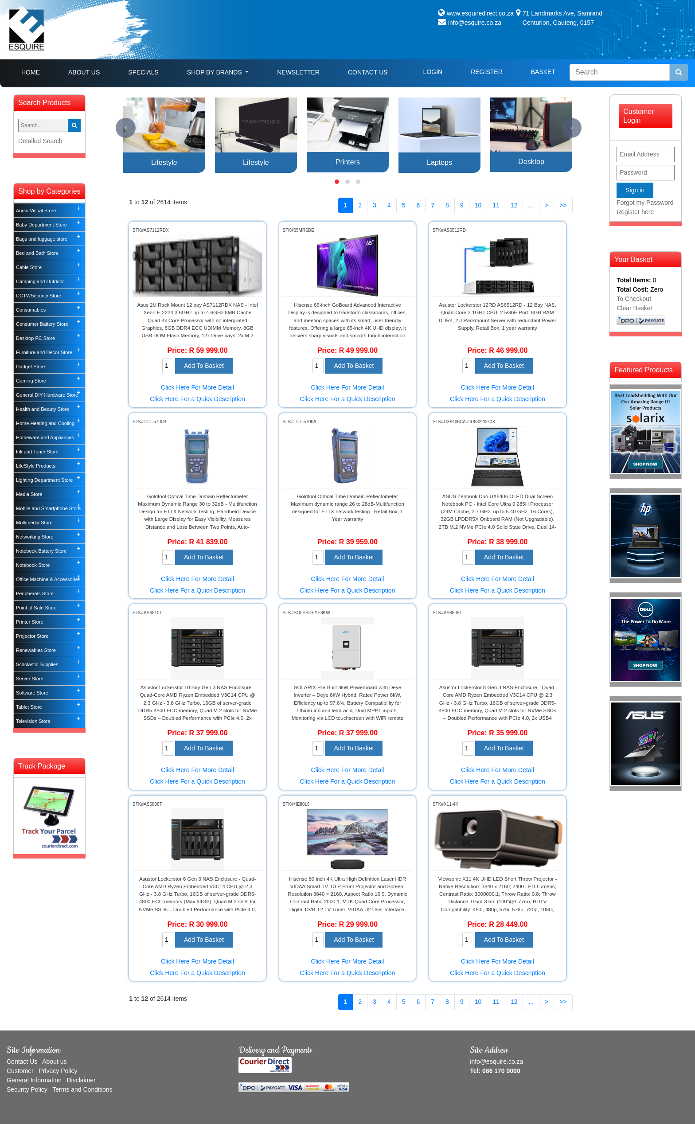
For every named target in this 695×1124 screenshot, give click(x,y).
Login (433, 71)
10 (478, 205)
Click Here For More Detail (197, 387)
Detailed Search (40, 140)
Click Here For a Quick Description (197, 398)
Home (37, 71)
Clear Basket (634, 308)
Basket (543, 71)
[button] (337, 181)
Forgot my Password (645, 202)
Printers (348, 162)
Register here (635, 211)
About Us (84, 72)
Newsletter (298, 72)
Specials (143, 72)
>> (562, 205)
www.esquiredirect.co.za (480, 13)
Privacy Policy (58, 1070)
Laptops (439, 162)
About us (54, 1061)
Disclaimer (80, 1080)
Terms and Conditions (82, 1089)
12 (514, 205)
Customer (20, 1070)
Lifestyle (164, 162)
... (531, 205)
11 (496, 205)
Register (487, 71)
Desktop (531, 161)
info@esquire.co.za (474, 22)
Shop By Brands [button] (215, 72)
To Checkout (634, 298)
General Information (34, 1080)
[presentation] (126, 128)
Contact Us (368, 72)
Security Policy (27, 1089)
